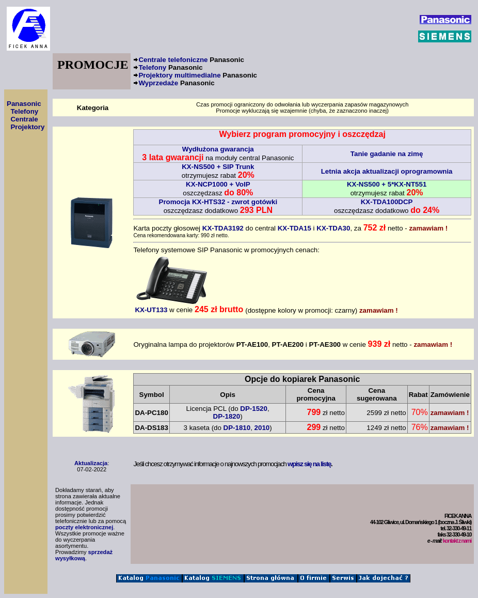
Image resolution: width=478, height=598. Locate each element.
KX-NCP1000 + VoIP (218, 184)
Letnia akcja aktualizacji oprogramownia (387, 171)
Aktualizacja (90, 463)
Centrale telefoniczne (191, 60)
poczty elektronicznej (84, 527)
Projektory (27, 127)
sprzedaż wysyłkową (84, 555)
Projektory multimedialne (197, 75)
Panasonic (24, 104)
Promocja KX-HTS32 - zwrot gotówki (218, 202)
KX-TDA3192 (223, 228)
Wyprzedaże (176, 83)
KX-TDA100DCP (387, 202)
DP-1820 (227, 416)
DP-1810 (237, 428)
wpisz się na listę (309, 464)
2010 (262, 428)
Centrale (24, 119)
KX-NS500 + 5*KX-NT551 (386, 184)
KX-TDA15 (294, 228)
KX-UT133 (172, 306)
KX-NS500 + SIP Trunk (218, 167)
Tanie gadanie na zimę (386, 154)
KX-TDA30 (333, 228)
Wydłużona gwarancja (218, 149)
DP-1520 (253, 408)
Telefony (170, 67)
